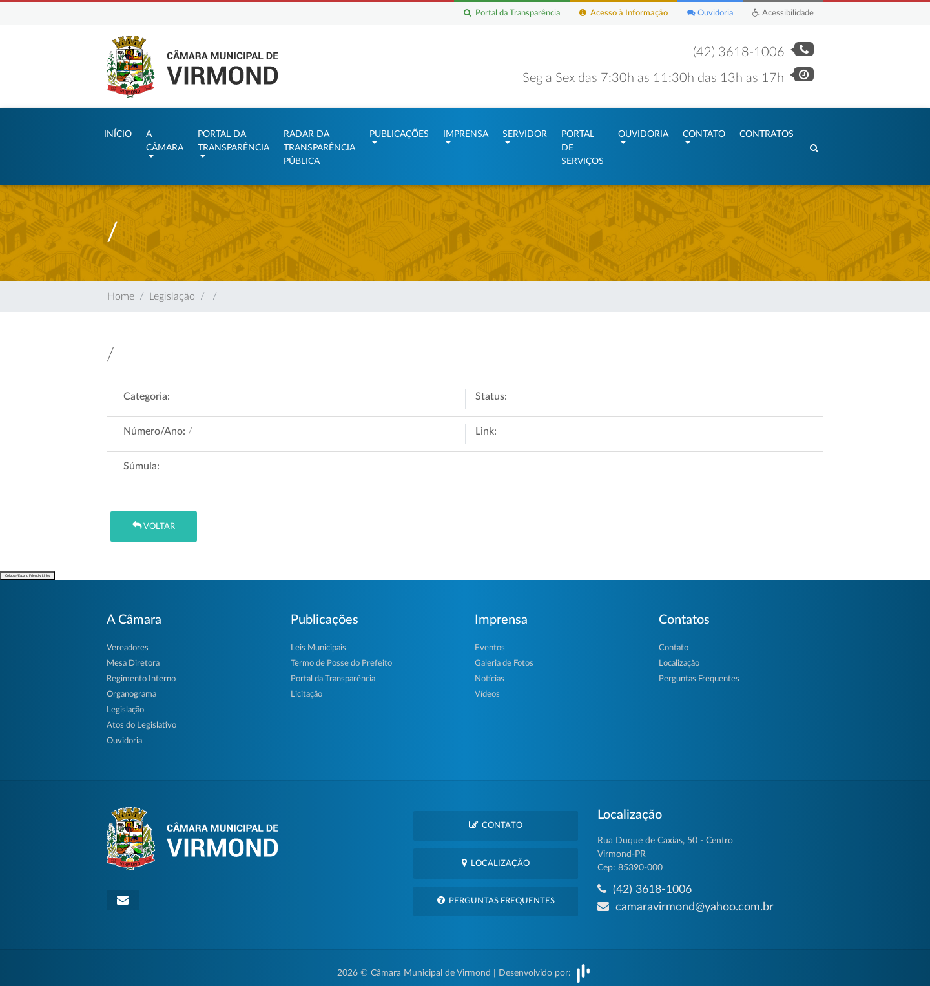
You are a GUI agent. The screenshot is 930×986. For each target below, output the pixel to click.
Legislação (172, 290)
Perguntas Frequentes (699, 672)
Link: (486, 425)
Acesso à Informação (623, 13)
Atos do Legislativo (141, 719)
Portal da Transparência (512, 13)
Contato (704, 131)
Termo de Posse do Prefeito (341, 657)
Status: (491, 390)
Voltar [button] (153, 519)
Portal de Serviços (582, 145)
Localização (679, 657)
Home (120, 290)
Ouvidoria (710, 13)
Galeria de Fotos (504, 657)
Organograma (131, 688)
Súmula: (141, 460)
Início (118, 131)
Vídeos (487, 688)
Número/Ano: (154, 425)
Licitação (306, 688)
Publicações (399, 131)
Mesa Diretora (133, 657)
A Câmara (164, 138)
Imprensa (465, 131)
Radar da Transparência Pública (319, 145)
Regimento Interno (141, 672)
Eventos (490, 641)
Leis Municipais (318, 641)
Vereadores (128, 641)
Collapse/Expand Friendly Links (27, 569)
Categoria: (146, 390)
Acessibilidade (783, 13)
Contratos (766, 131)
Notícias (489, 672)
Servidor (524, 131)
